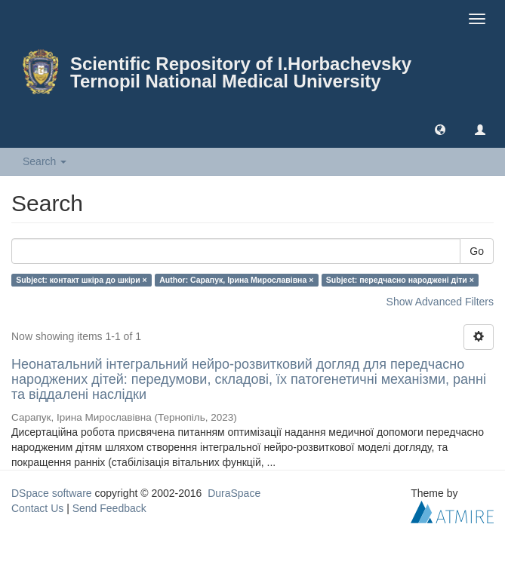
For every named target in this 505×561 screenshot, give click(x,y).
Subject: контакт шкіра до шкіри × (81, 279)
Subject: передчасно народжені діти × (400, 279)
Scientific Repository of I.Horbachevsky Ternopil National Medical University (240, 72)
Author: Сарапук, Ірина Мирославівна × (236, 279)
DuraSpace (234, 493)
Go (477, 251)
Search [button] (44, 161)
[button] (440, 129)
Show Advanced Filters (440, 302)
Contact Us (37, 508)
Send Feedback (109, 508)
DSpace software (51, 493)
